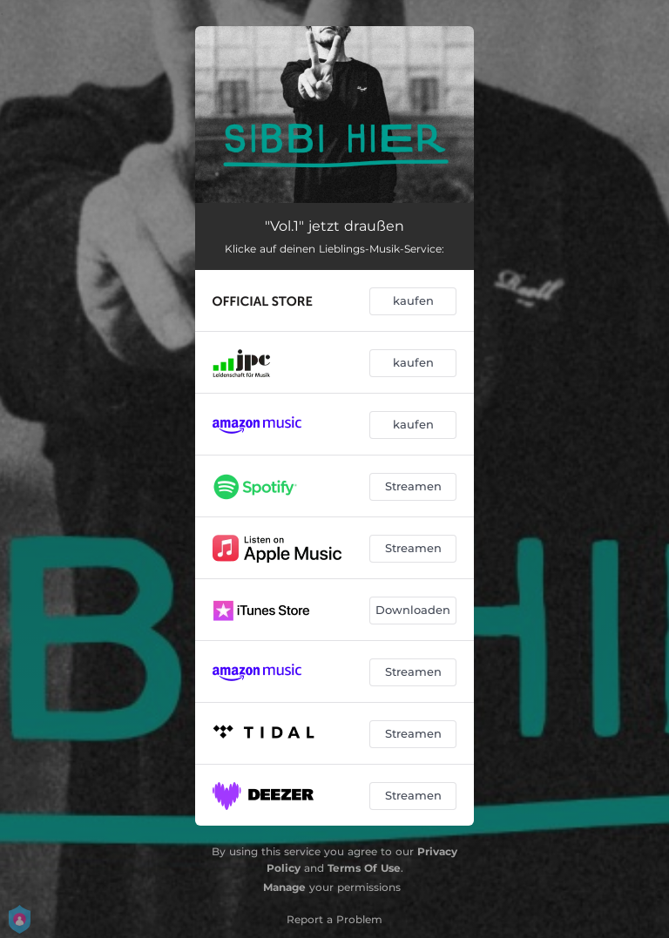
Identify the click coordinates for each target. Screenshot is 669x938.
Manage (284, 887)
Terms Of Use (364, 867)
